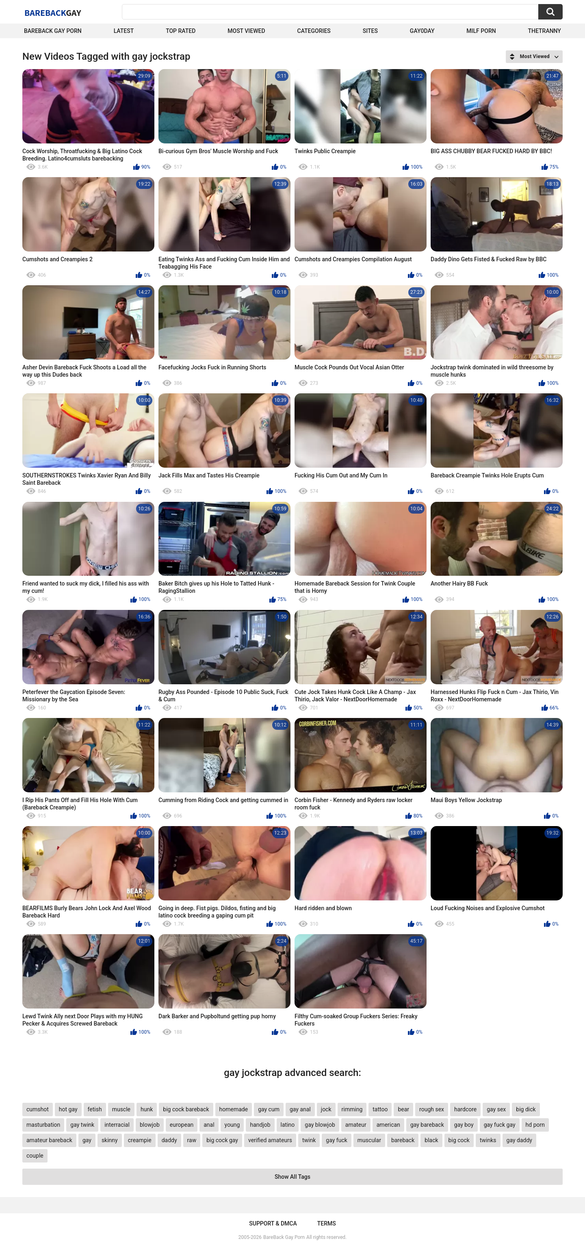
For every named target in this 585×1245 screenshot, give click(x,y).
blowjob (150, 1124)
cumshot (37, 1109)
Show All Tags (292, 1176)
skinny (110, 1140)
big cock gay (222, 1140)
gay (86, 1140)
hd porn (535, 1124)
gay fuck (336, 1140)
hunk (147, 1109)
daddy (169, 1140)
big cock (459, 1140)
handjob (260, 1124)
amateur (355, 1124)
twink (309, 1140)
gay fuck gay (500, 1124)
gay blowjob (320, 1124)
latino (288, 1124)
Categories (314, 31)
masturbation (43, 1124)
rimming (352, 1109)
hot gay (68, 1109)
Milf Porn (481, 31)
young (232, 1124)
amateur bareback (49, 1140)
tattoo (380, 1109)
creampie (140, 1140)
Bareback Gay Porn (53, 31)
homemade (233, 1109)
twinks (488, 1140)
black (431, 1140)
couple (34, 1155)
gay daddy (519, 1140)
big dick (525, 1109)
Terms (326, 1223)
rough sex (431, 1109)
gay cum (269, 1109)
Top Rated (180, 31)
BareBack (52, 12)
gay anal (300, 1109)
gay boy (464, 1124)
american (388, 1124)
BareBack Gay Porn (284, 1237)
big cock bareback (186, 1109)
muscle (121, 1109)
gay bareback (427, 1124)
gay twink (82, 1124)
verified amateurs (270, 1140)
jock (326, 1109)
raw (192, 1140)
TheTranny (544, 31)
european (181, 1124)
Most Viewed (246, 31)
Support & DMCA (273, 1223)
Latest (124, 31)
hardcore (465, 1109)
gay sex (496, 1109)
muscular (369, 1140)
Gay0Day (422, 31)
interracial (117, 1124)
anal (209, 1124)
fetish (95, 1109)
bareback (402, 1140)
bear (403, 1109)
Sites (370, 31)
